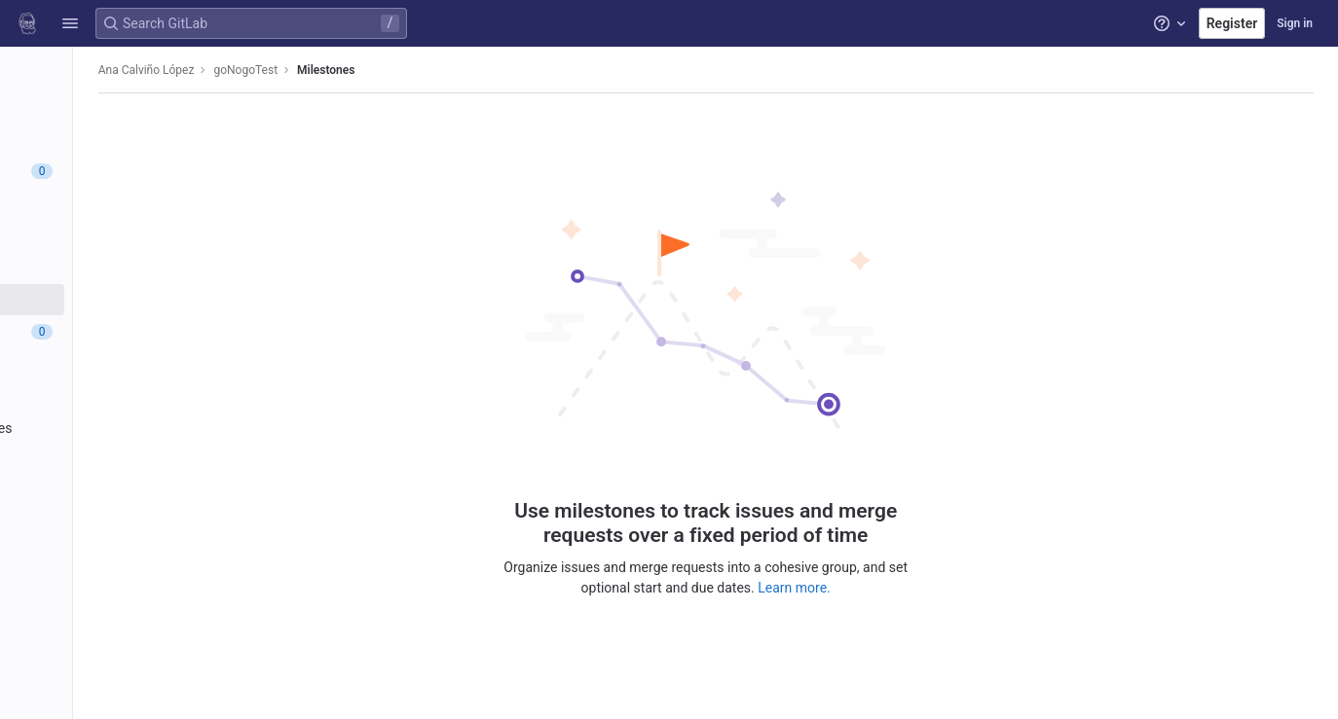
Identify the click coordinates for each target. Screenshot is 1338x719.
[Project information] (124, 107)
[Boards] (124, 235)
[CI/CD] (124, 363)
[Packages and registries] (124, 428)
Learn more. (882, 580)
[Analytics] (124, 492)
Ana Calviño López (313, 70)
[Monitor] (124, 460)
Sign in (1295, 23)
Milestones (492, 70)
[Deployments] (124, 396)
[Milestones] (124, 299)
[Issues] (124, 171)
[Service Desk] (124, 267)
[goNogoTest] (125, 68)
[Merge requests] (124, 331)
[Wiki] (124, 524)
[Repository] (124, 139)
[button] (70, 23)
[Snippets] (124, 556)
